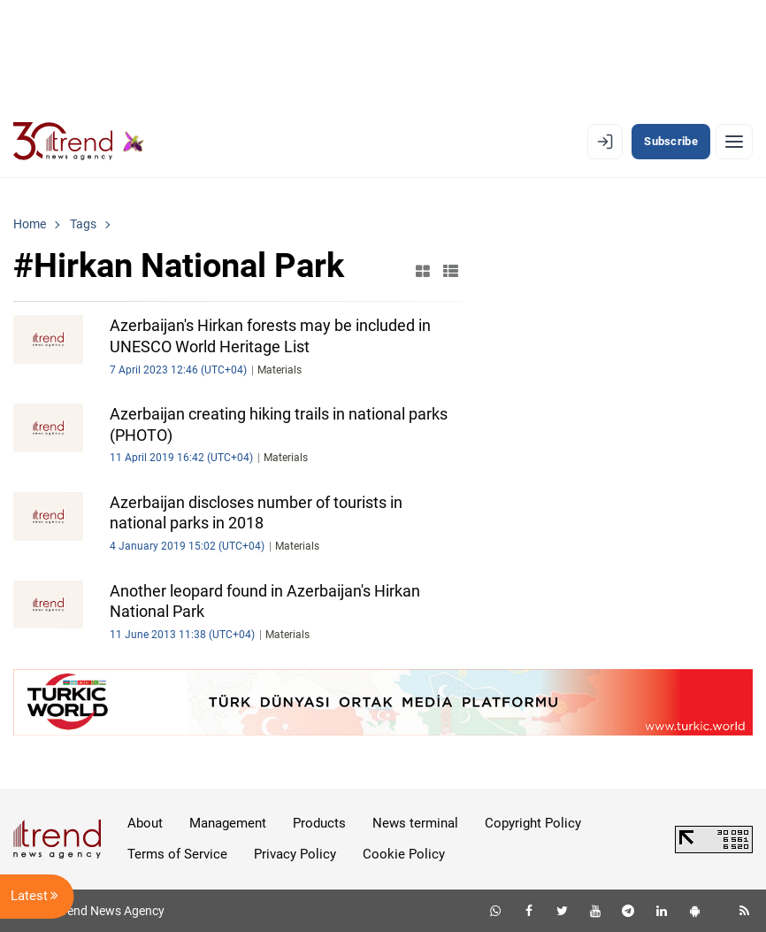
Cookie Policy (404, 854)
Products (319, 823)
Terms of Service (177, 854)
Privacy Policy (295, 854)
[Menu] (734, 141)
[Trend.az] (78, 141)
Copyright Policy (533, 823)
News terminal (415, 823)
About (145, 823)
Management (227, 823)
